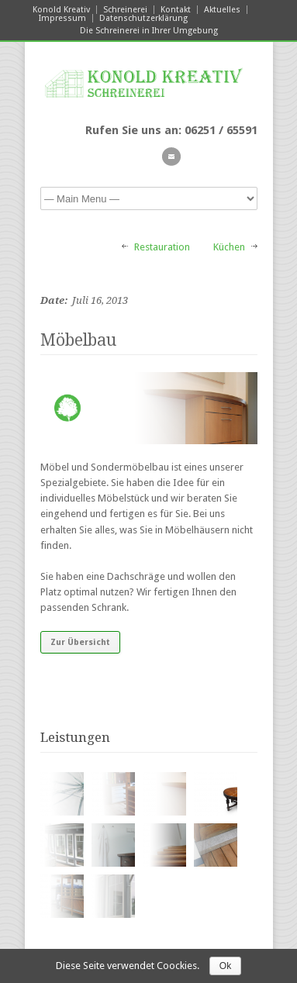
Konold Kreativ (61, 9)
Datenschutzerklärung (143, 18)
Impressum (62, 18)
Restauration (162, 247)
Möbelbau (78, 340)
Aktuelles (222, 9)
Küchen (229, 247)
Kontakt (176, 9)
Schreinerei (125, 9)
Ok (225, 966)
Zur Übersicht (80, 642)
